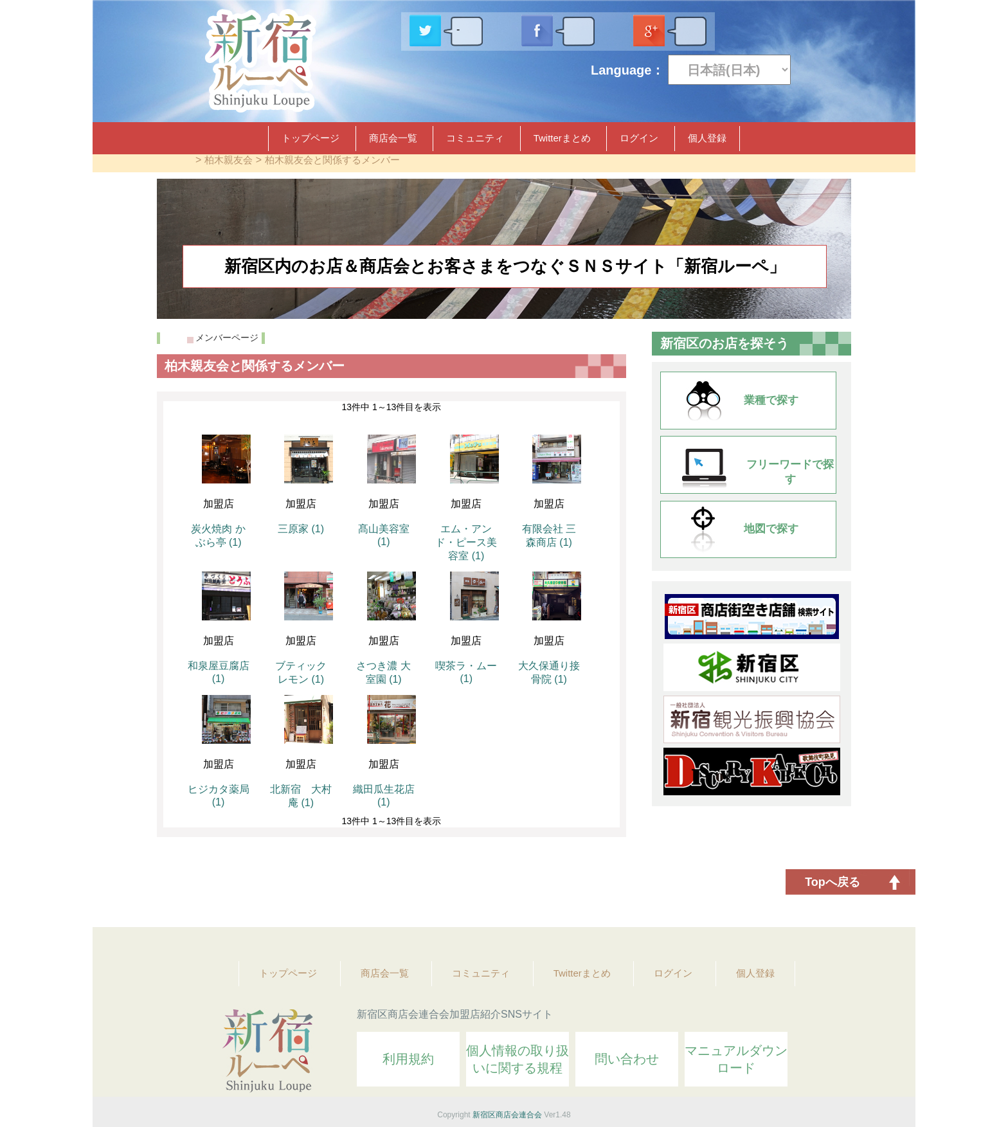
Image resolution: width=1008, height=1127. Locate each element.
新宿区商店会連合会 (507, 1114)
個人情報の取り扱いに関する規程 (517, 1059)
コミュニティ (475, 137)
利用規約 (408, 1059)
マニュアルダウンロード (736, 1059)
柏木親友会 (228, 159)
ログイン (639, 137)
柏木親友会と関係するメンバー (332, 159)
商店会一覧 (393, 137)
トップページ (310, 137)
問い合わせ (627, 1059)
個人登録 (707, 137)
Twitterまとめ (562, 137)
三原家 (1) (301, 528)
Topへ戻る (832, 882)
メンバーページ (226, 337)
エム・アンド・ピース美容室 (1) (466, 542)
